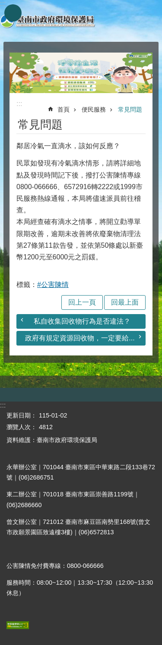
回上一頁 (82, 302)
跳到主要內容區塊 (4, 4)
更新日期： (21, 415)
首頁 (63, 109)
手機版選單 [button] (13, 13)
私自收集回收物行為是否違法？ (82, 321)
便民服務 (94, 109)
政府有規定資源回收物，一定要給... (79, 338)
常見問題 (130, 109)
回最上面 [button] (125, 302)
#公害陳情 (53, 284)
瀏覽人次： (21, 427)
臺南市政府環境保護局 (47, 20)
